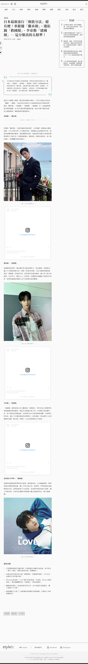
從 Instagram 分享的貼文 (27, 256)
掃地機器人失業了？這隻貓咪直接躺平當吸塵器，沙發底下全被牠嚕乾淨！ (28, 592)
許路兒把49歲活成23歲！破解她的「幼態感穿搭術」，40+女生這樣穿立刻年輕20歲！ (28, 575)
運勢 (51, 9)
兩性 (59, 9)
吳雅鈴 (19, 39)
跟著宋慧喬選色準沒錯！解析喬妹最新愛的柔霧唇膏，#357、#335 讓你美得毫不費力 (73, 54)
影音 (74, 9)
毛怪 (66, 9)
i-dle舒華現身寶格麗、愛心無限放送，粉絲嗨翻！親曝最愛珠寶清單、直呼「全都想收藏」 (73, 63)
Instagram (65, 647)
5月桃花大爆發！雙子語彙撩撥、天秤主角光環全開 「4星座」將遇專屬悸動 (73, 26)
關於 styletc (23, 647)
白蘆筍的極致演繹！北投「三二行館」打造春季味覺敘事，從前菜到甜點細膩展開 (73, 35)
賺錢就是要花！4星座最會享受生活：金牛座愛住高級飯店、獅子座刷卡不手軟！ (28, 586)
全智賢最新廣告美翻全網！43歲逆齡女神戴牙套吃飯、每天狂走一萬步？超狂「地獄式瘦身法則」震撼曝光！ (28, 569)
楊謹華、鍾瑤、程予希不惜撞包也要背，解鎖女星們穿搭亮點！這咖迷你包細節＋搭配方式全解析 (73, 44)
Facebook (52, 647)
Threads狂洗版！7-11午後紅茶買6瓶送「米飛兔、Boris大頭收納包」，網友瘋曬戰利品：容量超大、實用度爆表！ (28, 581)
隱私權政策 (38, 647)
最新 (6, 9)
